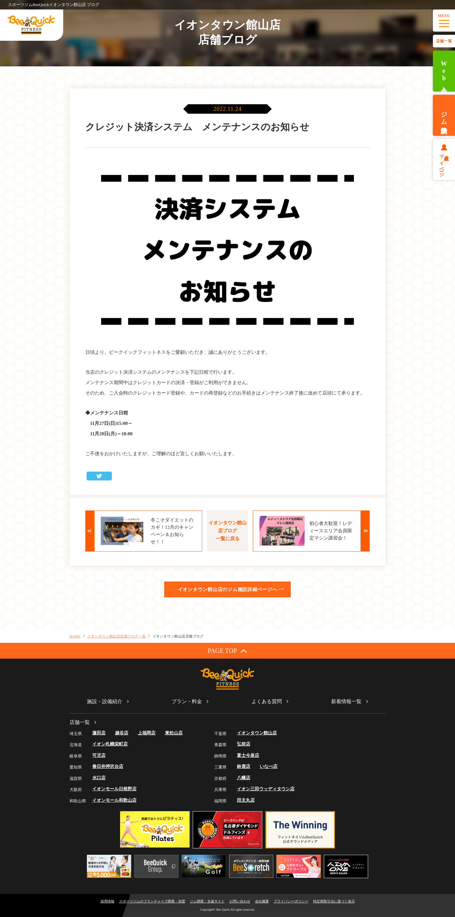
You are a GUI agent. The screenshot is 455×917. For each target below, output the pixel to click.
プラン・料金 (187, 701)
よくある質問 (267, 701)
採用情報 (107, 901)
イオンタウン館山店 (257, 733)
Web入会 (443, 71)
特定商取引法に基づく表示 (334, 901)
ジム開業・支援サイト (207, 901)
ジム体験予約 (443, 115)
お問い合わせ (239, 901)
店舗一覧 (444, 41)
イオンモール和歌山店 (114, 800)
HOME (75, 636)
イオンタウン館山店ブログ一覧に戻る (227, 530)
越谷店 (121, 733)
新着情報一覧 (346, 701)
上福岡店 (146, 733)
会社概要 (262, 901)
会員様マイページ (444, 163)
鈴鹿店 (243, 766)
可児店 (99, 755)
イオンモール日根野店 (114, 789)
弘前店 (243, 744)
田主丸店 (246, 800)
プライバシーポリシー (291, 901)
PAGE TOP (227, 650)
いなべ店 (268, 766)
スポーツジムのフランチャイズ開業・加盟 (152, 901)
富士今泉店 (248, 755)
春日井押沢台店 (107, 766)
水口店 (99, 777)
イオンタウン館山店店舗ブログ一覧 (116, 636)
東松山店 (174, 733)
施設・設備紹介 (104, 701)
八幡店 (243, 777)
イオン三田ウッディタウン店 (265, 789)
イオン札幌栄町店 (110, 744)
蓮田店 (99, 733)
